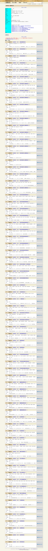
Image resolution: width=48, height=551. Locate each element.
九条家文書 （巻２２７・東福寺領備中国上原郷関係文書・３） (21, 83)
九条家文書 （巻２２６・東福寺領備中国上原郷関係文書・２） (21, 76)
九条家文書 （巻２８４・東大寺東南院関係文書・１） (20, 479)
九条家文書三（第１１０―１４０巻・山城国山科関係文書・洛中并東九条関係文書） (22, 27)
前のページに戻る (24, 7)
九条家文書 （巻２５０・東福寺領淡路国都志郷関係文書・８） (21, 243)
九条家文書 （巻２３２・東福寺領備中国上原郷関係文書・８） (21, 118)
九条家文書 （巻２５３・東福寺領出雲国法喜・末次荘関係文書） (22, 264)
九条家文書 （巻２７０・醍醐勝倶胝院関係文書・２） (20, 382)
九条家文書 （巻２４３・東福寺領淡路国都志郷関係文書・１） (21, 194)
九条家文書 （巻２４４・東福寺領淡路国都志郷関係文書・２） (21, 201)
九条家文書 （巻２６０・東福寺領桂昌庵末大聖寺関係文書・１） (22, 312)
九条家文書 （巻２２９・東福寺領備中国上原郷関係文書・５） (21, 97)
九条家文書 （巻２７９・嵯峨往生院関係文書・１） (20, 444)
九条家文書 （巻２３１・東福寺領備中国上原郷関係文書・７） (21, 111)
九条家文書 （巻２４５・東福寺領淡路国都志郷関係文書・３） (21, 208)
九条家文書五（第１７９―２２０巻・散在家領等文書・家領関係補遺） (20, 29)
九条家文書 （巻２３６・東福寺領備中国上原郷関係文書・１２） (22, 146)
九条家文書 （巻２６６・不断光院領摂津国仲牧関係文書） (21, 354)
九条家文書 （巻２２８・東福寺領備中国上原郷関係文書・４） (21, 90)
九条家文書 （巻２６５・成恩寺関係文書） (19, 347)
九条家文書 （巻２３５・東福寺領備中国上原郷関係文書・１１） (22, 139)
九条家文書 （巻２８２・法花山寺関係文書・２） (20, 465)
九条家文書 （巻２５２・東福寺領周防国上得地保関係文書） (21, 257)
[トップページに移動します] (13, 1)
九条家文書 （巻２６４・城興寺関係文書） (19, 340)
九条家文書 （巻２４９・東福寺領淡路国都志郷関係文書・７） (21, 236)
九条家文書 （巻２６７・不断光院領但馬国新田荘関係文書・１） (22, 361)
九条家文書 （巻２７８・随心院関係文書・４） (19, 437)
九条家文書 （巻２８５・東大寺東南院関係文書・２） (20, 486)
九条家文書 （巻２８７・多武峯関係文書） (19, 500)
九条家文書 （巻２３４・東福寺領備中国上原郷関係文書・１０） (22, 132)
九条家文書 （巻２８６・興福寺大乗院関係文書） (20, 493)
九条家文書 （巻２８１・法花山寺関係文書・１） (20, 458)
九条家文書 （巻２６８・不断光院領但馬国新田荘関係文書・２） (22, 368)
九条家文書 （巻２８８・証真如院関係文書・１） (20, 507)
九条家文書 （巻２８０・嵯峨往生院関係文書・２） (20, 451)
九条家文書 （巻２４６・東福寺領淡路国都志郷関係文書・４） (21, 215)
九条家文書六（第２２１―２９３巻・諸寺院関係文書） (18, 30)
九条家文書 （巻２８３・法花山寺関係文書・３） (20, 472)
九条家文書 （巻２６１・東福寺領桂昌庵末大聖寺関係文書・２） (22, 319)
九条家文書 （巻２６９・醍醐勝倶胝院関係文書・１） (20, 375)
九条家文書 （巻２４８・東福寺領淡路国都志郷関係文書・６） (21, 229)
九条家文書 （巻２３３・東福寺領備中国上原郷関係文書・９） (21, 125)
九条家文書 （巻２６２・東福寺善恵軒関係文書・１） (20, 326)
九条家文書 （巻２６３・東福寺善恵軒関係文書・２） (20, 333)
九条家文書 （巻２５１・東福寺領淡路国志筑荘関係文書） (21, 250)
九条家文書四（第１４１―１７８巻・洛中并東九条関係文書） (19, 28)
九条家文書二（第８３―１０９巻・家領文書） (17, 26)
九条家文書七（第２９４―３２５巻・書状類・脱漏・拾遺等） (19, 31)
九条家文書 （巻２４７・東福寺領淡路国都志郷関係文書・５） (21, 222)
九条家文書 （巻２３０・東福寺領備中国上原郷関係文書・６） (21, 104)
